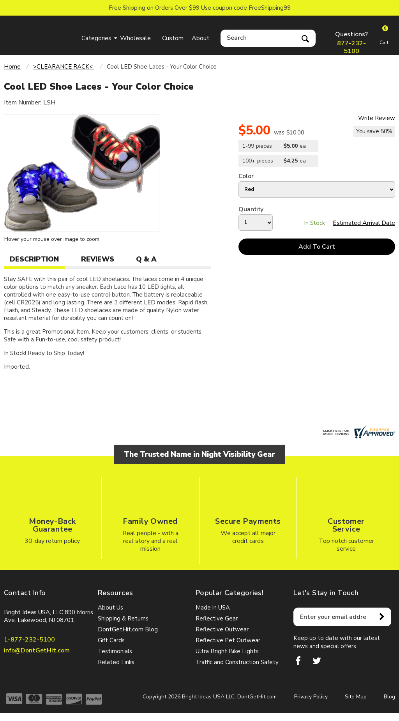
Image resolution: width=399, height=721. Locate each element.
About (200, 38)
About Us (110, 607)
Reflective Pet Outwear (228, 640)
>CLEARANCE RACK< (63, 67)
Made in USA (213, 607)
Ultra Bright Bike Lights (227, 651)
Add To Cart (316, 246)
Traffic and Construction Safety (237, 662)
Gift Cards (111, 640)
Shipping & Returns (123, 618)
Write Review (376, 118)
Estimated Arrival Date (364, 223)
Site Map (356, 696)
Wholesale (135, 38)
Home (12, 67)
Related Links (116, 662)
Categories (96, 38)
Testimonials (115, 651)
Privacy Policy (311, 696)
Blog (389, 696)
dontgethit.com (40, 33)
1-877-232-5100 (29, 639)
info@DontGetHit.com (37, 650)
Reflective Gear (217, 618)
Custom (173, 38)
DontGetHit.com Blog (128, 629)
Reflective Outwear (222, 629)
